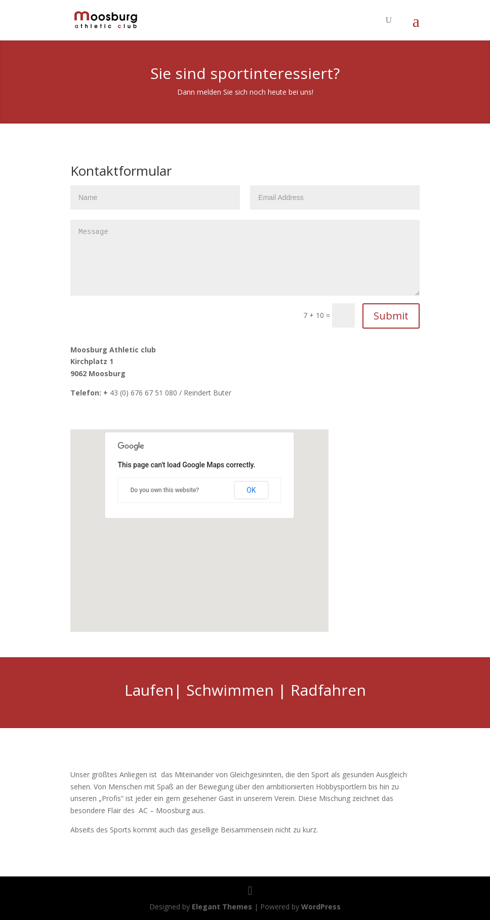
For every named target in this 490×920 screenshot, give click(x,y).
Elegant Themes (222, 906)
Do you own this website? (165, 490)
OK (251, 490)
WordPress (321, 906)
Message (245, 258)
